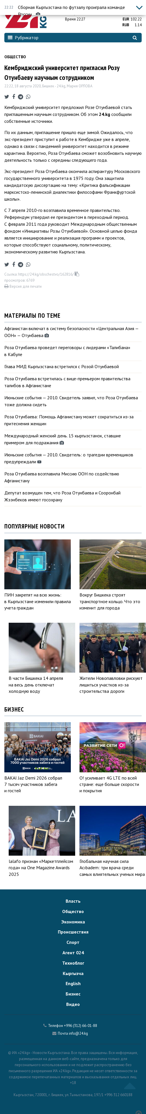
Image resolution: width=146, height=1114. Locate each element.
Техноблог (73, 963)
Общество (15, 56)
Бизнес (73, 994)
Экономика (73, 922)
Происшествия (73, 932)
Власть (73, 901)
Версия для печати (23, 286)
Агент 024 (73, 952)
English (73, 983)
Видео (73, 1004)
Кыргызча (73, 973)
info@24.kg (78, 1033)
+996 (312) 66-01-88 (80, 1025)
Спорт (73, 942)
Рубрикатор (23, 37)
